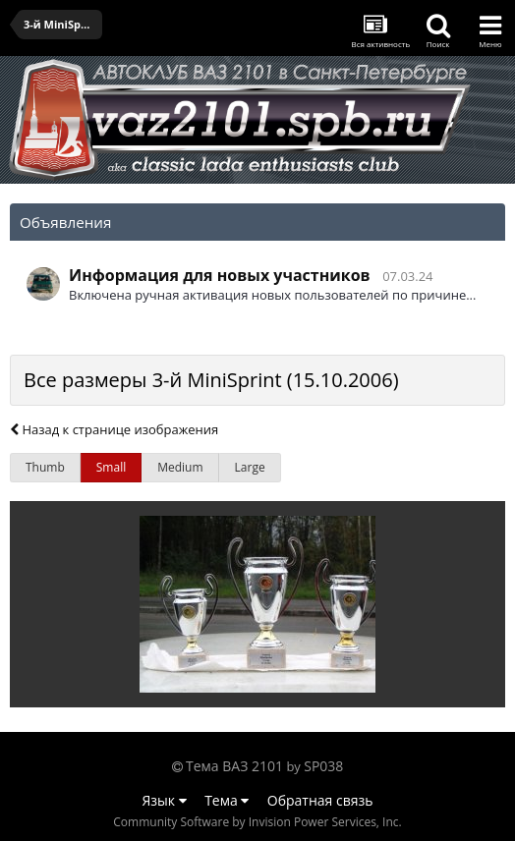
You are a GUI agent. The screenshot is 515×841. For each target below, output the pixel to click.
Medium (179, 467)
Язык (165, 800)
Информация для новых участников (220, 275)
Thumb (45, 467)
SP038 (323, 766)
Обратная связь (320, 800)
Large (250, 467)
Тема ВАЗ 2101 (234, 766)
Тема (226, 800)
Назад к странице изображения (114, 429)
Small (111, 467)
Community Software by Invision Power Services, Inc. (257, 821)
